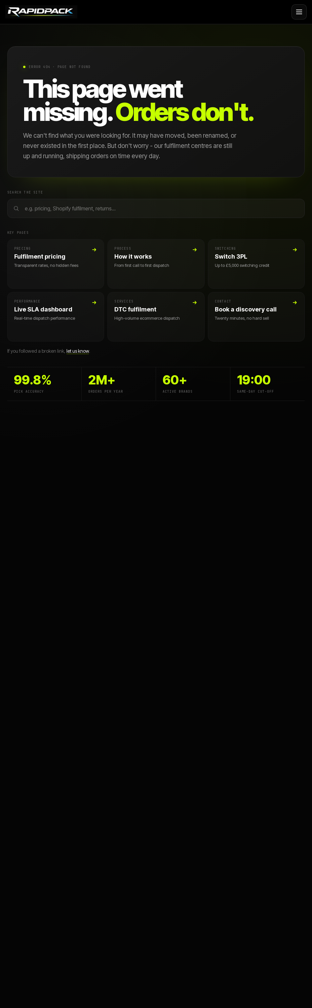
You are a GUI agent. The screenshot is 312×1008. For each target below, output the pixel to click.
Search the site (25, 192)
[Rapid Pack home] (41, 11)
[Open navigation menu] (299, 11)
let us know (77, 351)
